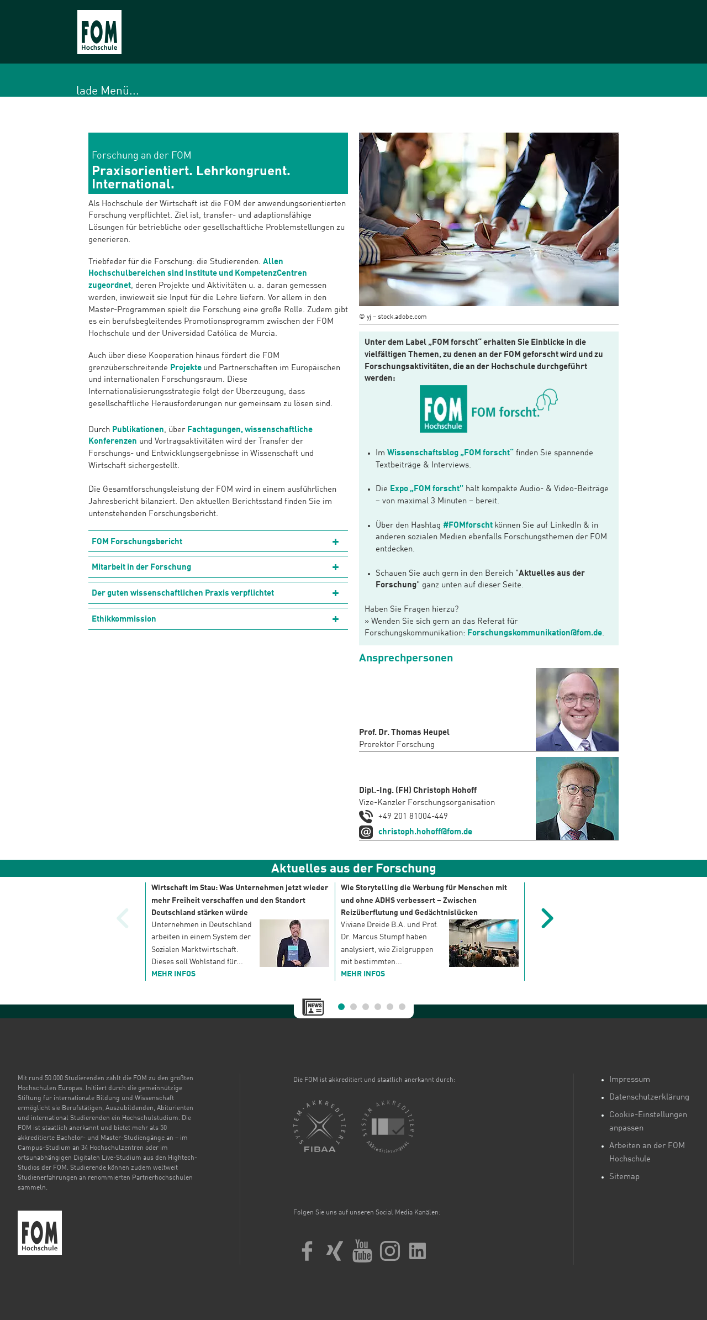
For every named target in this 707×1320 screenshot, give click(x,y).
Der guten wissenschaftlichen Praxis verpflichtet (183, 594)
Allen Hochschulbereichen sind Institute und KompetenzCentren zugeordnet (197, 274)
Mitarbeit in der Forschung (141, 568)
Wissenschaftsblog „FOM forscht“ (450, 453)
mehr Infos (173, 974)
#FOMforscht (468, 526)
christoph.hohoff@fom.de (425, 832)
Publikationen (138, 430)
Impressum (629, 1080)
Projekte (186, 368)
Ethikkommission (124, 620)
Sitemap (624, 1177)
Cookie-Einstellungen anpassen (648, 1122)
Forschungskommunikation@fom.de (534, 633)
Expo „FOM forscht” (426, 489)
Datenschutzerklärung (649, 1097)
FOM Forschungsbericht (137, 542)
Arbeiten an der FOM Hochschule (647, 1153)
